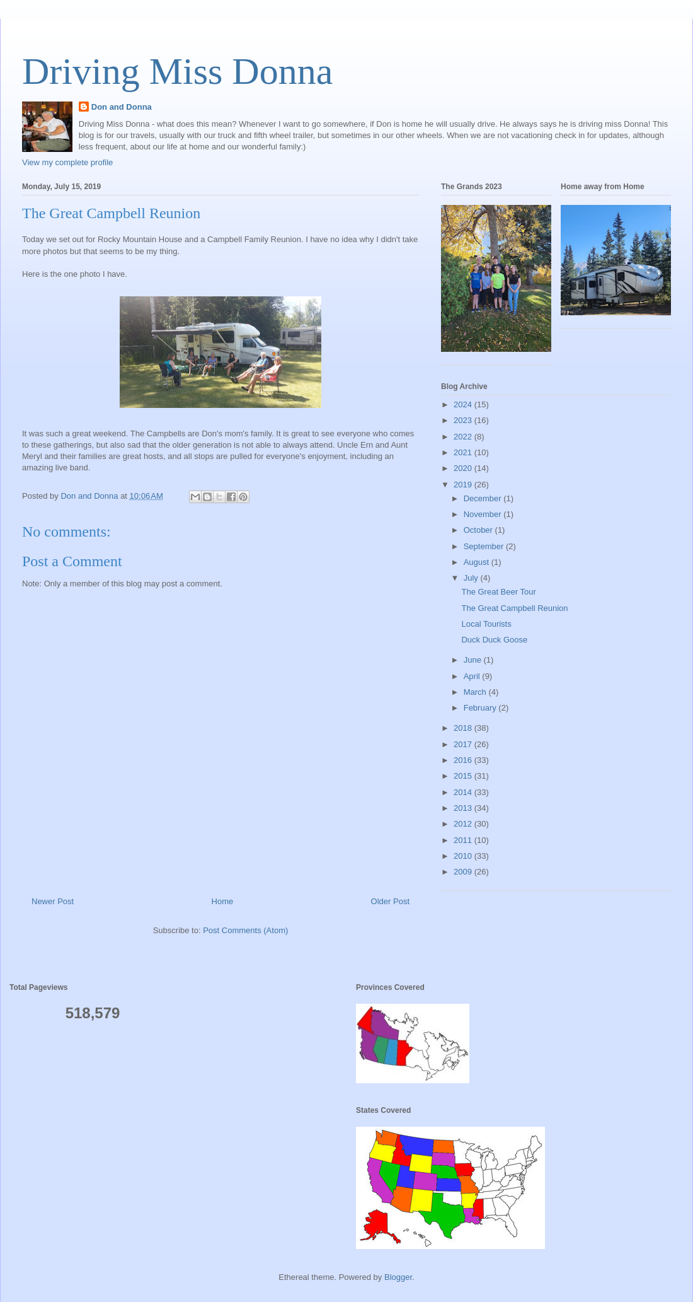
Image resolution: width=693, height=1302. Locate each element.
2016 (464, 760)
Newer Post (53, 901)
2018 (464, 728)
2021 (464, 452)
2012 (464, 823)
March (476, 692)
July (472, 578)
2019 (464, 484)
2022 (464, 436)
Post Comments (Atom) (245, 930)
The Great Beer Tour (498, 591)
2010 (464, 856)
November (484, 514)
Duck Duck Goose (494, 639)
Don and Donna (121, 107)
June (474, 660)
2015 (464, 776)
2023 (464, 420)
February (481, 707)
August (477, 562)
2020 (464, 468)
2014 (464, 792)
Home (223, 901)
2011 (464, 840)
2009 (464, 871)
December (484, 498)
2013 (464, 808)
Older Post (390, 901)
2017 (464, 744)
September (485, 546)
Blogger (398, 1277)
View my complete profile (67, 162)
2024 (464, 404)
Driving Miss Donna (177, 71)
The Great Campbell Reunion (514, 608)
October (479, 530)
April (473, 676)
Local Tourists (486, 624)
